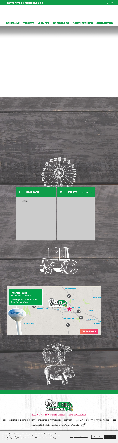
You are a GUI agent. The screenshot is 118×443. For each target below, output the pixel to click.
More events (86, 192)
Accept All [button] (110, 437)
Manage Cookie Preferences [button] (79, 437)
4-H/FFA (43, 23)
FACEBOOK (32, 192)
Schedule (13, 23)
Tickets (28, 23)
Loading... (25, 201)
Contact (79, 420)
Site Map (89, 420)
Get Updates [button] (113, 3)
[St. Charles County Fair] (59, 13)
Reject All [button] (97, 437)
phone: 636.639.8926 (76, 414)
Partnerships (83, 23)
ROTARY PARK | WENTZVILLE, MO (25, 3)
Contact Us (104, 23)
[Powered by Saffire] (83, 425)
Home (4, 420)
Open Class (61, 23)
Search (107, 3)
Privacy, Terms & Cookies (106, 420)
